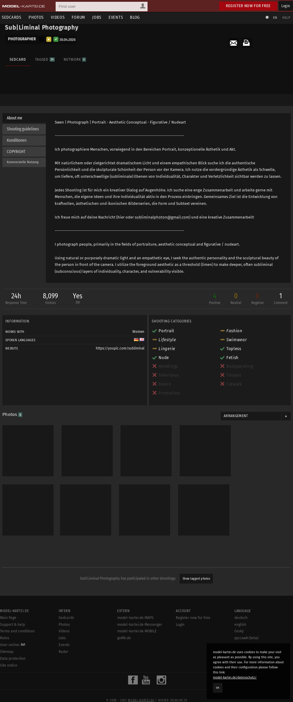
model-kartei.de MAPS (135, 682)
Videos (59, 17)
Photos (38, 17)
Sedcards (13, 17)
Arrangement (235, 408)
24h (16, 291)
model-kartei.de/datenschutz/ (235, 677)
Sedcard (18, 59)
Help (286, 18)
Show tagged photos (196, 567)
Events (117, 17)
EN (274, 18)
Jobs (98, 17)
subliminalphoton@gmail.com (162, 216)
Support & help (12, 689)
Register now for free (248, 6)
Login (285, 6)
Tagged (44, 59)
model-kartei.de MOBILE (137, 696)
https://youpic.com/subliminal (120, 341)
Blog (137, 17)
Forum (80, 17)
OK (218, 687)
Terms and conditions (17, 696)
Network (75, 59)
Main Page (8, 682)
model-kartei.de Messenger (139, 689)
